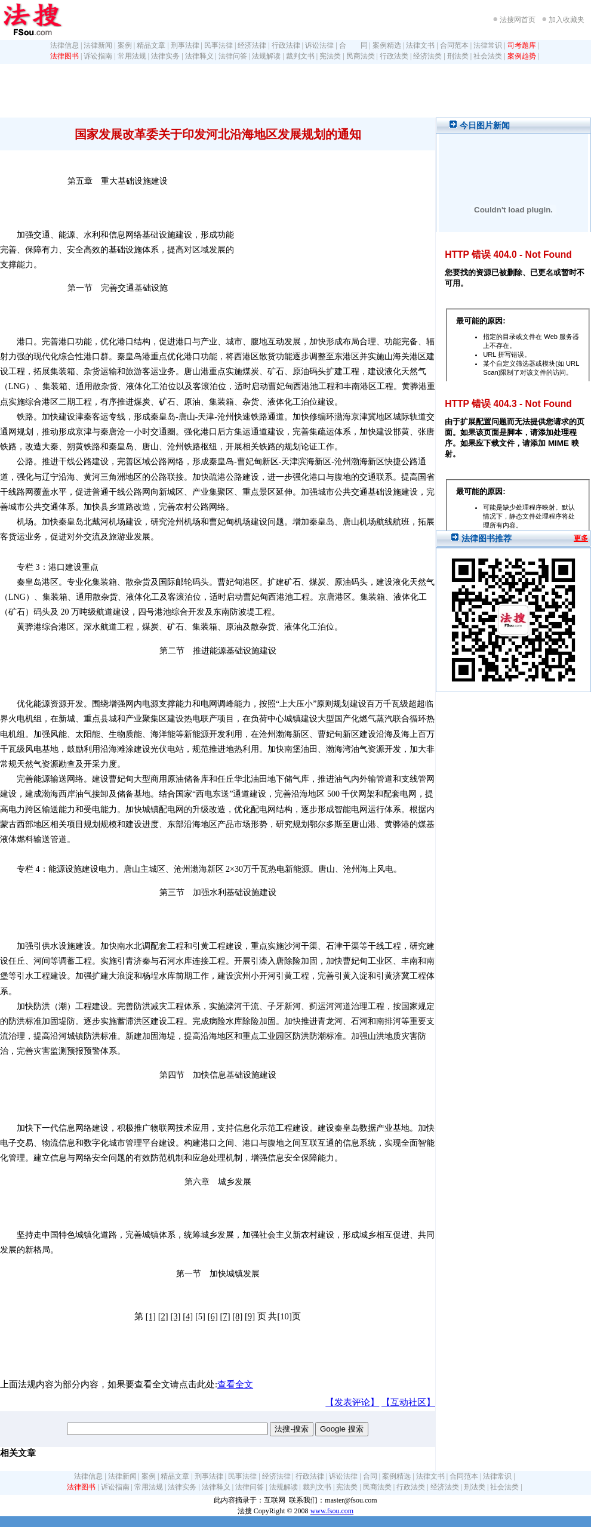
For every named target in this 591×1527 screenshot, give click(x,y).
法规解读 (266, 56)
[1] (151, 1316)
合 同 (353, 45)
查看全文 (235, 1384)
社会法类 (487, 56)
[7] (225, 1316)
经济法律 (252, 45)
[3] (175, 1316)
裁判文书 (300, 56)
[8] (237, 1316)
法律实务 (165, 56)
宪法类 (330, 56)
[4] (188, 1316)
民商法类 (360, 56)
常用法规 (132, 56)
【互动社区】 (408, 1402)
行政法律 (286, 45)
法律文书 (420, 45)
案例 (125, 45)
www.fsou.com (332, 1511)
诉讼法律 (319, 45)
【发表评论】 (352, 1402)
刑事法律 (185, 45)
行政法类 (394, 56)
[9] (250, 1316)
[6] (213, 1316)
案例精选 (387, 45)
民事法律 (218, 45)
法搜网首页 (517, 20)
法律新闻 (98, 45)
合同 (370, 1476)
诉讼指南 (98, 56)
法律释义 (199, 56)
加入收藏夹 (566, 20)
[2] (163, 1316)
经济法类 (427, 56)
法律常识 (487, 45)
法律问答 (232, 56)
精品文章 (151, 45)
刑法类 (458, 56)
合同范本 (454, 45)
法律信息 (64, 45)
